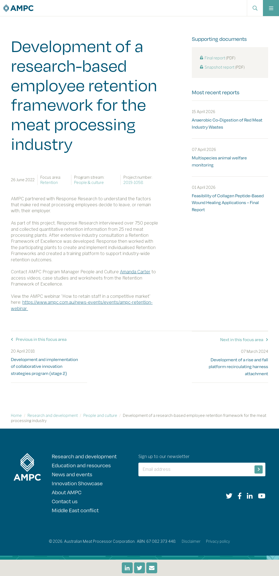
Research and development (53, 415)
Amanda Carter (135, 271)
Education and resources (81, 465)
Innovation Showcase (77, 483)
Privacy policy (218, 542)
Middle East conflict (75, 511)
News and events (72, 474)
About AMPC (66, 493)
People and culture (100, 415)
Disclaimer (191, 542)
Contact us (65, 502)
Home (16, 415)
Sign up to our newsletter (164, 456)
